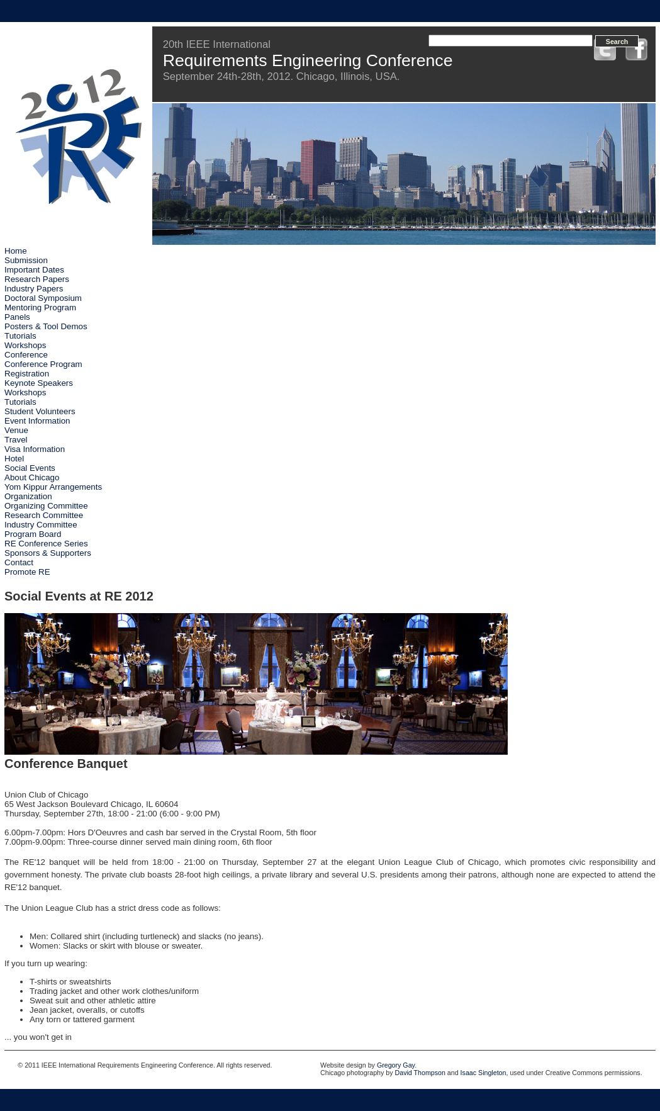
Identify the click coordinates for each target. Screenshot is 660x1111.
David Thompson (420, 1072)
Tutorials (20, 336)
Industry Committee (40, 524)
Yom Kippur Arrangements (53, 487)
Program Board (32, 534)
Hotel (14, 458)
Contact (18, 562)
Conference (26, 354)
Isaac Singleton (483, 1072)
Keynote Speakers (38, 383)
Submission (26, 260)
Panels (17, 317)
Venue (16, 430)
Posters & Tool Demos (45, 326)
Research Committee (43, 515)
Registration (26, 373)
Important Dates (34, 269)
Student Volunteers (40, 411)
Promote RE (27, 572)
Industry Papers (33, 288)
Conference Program (43, 364)
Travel (16, 439)
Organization (28, 496)
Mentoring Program (40, 307)
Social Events (29, 468)
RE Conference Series (46, 543)
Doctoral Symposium (43, 298)
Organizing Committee (46, 505)
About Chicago (31, 477)
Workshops (25, 345)
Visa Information (34, 449)
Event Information (37, 421)
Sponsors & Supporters (47, 553)
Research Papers (36, 279)
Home (15, 251)
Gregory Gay (396, 1065)
